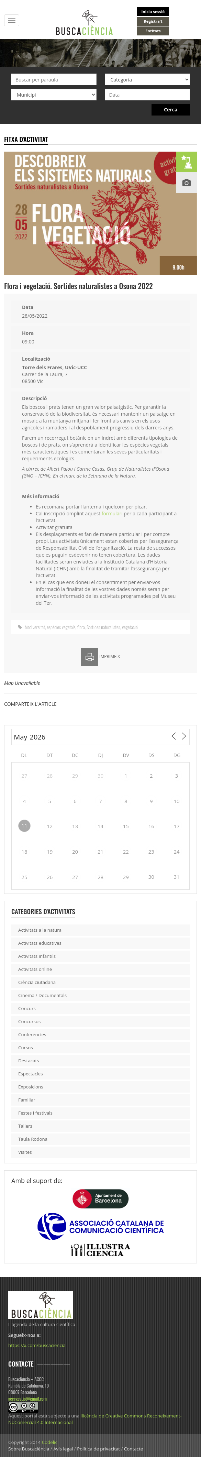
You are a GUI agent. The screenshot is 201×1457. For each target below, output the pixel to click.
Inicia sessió (153, 11)
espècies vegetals (61, 627)
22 (126, 851)
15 (126, 826)
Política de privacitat (98, 1449)
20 (75, 851)
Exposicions (30, 1087)
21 (100, 851)
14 (100, 826)
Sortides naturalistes (103, 627)
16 (151, 826)
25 (24, 877)
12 (50, 826)
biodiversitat (35, 627)
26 (50, 877)
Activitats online (35, 969)
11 (24, 825)
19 (50, 851)
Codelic (49, 1442)
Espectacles (30, 1074)
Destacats (28, 1061)
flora (81, 627)
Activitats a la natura (40, 930)
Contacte (133, 1449)
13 (75, 826)
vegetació (129, 627)
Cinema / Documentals (42, 995)
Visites (25, 1152)
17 (176, 826)
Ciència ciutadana (37, 982)
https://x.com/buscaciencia (37, 1345)
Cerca (170, 109)
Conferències (32, 1034)
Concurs (27, 1008)
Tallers (25, 1126)
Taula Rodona (32, 1139)
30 (100, 775)
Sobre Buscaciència (28, 1449)
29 (75, 775)
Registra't (153, 21)
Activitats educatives (40, 943)
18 (24, 851)
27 (24, 775)
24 (176, 851)
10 (176, 801)
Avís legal (63, 1449)
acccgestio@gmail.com (27, 1398)
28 (50, 775)
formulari (112, 513)
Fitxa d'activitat (26, 139)
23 (151, 851)
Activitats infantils (37, 956)
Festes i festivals (35, 1113)
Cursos (25, 1047)
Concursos (29, 1021)
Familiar (26, 1100)
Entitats (152, 30)
